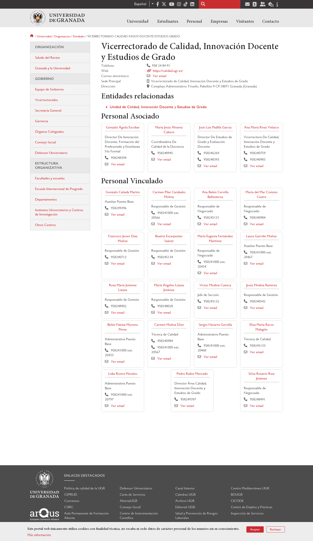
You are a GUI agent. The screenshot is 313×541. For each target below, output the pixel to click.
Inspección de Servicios (247, 513)
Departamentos (46, 199)
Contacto (270, 21)
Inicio (32, 36)
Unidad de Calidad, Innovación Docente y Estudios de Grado (158, 106)
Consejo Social (45, 142)
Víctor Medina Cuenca (215, 285)
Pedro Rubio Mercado (192, 374)
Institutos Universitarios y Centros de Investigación (59, 212)
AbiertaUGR (128, 501)
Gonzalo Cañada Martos (123, 192)
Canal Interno (185, 488)
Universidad (138, 21)
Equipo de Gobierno (49, 89)
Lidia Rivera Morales (122, 374)
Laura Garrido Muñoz (261, 236)
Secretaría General (48, 110)
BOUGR (237, 494)
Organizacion (62, 36)
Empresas (219, 21)
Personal (194, 21)
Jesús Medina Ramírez (261, 285)
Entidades (79, 36)
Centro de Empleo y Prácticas (251, 507)
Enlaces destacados (84, 475)
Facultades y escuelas (50, 178)
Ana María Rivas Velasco (261, 127)
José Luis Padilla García (215, 127)
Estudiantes (167, 21)
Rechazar (275, 529)
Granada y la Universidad (52, 68)
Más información (39, 535)
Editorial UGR (185, 507)
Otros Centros (45, 225)
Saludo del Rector (47, 57)
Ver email (159, 76)
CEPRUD (70, 494)
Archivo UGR (185, 501)
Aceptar (255, 529)
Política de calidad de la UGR (84, 488)
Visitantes (245, 21)
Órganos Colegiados (49, 132)
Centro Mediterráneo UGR (250, 488)
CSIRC (68, 507)
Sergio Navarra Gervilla (215, 325)
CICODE (237, 501)
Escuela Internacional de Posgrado (59, 189)
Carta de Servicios (132, 494)
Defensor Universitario (51, 153)
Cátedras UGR (185, 494)
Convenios (71, 501)
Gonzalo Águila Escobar (123, 127)
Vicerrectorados (46, 100)
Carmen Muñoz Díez (169, 325)
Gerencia (41, 121)
